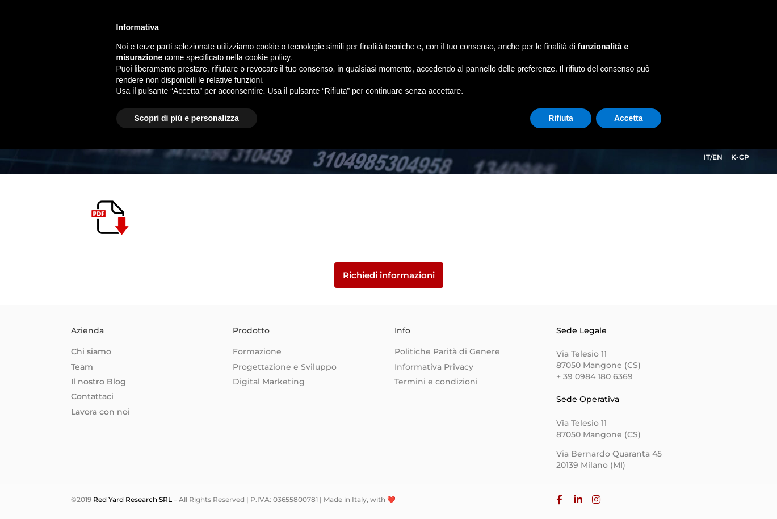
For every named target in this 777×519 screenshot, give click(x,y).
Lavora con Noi (621, 31)
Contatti (517, 31)
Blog (562, 31)
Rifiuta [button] (560, 487)
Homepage (356, 31)
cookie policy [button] (267, 427)
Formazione (257, 351)
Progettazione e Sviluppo (285, 367)
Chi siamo (419, 31)
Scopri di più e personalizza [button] (187, 487)
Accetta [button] (628, 487)
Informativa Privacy (433, 367)
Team (470, 31)
